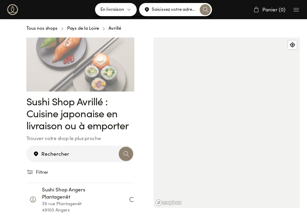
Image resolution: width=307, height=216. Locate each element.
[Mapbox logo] (168, 202)
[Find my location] (292, 44)
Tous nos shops (42, 28)
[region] (227, 123)
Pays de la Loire (83, 28)
